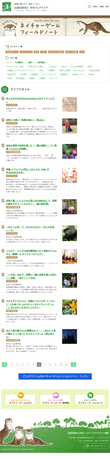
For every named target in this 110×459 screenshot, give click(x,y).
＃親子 (30, 62)
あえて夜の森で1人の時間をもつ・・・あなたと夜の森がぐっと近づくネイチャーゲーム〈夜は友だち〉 (31, 335)
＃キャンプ (53, 78)
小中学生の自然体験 (56, 52)
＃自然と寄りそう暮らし (36, 66)
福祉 (36, 52)
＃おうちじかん (79, 70)
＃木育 (9, 78)
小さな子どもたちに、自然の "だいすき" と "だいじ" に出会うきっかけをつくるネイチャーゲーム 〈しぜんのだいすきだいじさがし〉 (30, 305)
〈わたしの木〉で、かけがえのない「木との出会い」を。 (30, 229)
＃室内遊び (41, 62)
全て (81, 52)
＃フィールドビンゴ (49, 74)
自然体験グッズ (12, 52)
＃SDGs (91, 74)
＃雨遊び (32, 78)
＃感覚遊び (64, 74)
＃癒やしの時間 (64, 70)
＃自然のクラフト (78, 74)
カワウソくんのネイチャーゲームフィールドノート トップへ (58, 382)
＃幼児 (41, 70)
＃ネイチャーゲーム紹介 (15, 66)
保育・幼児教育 (71, 52)
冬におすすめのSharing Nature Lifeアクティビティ (30, 100)
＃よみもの (53, 66)
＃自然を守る (11, 74)
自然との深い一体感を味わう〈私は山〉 (26, 120)
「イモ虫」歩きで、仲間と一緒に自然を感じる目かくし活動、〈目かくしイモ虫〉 (31, 277)
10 (65, 366)
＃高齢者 (42, 78)
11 (71, 366)
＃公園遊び (19, 62)
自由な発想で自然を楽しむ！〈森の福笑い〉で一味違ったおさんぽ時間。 (31, 147)
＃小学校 (23, 74)
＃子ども (64, 66)
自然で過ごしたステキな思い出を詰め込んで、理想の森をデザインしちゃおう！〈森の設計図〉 (31, 203)
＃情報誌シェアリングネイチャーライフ (21, 70)
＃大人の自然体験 (77, 66)
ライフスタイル (26, 52)
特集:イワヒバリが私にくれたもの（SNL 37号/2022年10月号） (27, 171)
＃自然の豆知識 (94, 70)
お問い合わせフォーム (97, 452)
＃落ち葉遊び (20, 78)
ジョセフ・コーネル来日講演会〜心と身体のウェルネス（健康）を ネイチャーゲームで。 (31, 253)
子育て (43, 52)
